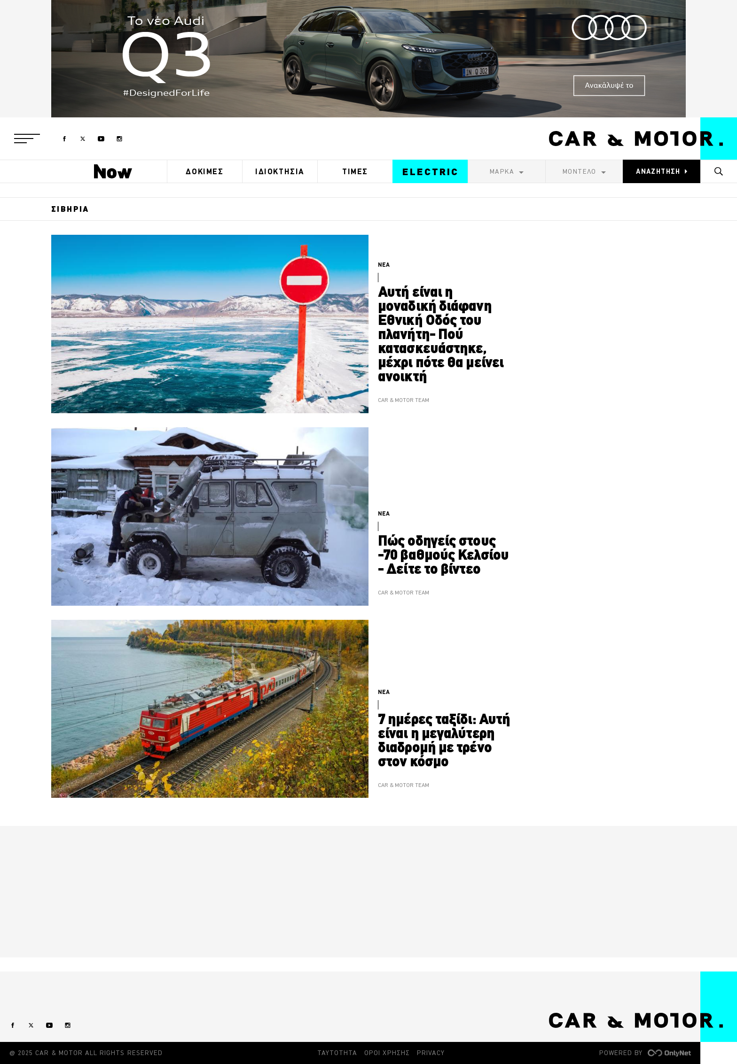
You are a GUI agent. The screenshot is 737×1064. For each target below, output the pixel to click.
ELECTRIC (430, 171)
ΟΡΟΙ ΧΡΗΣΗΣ (387, 1052)
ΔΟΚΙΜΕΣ (204, 171)
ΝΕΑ (384, 265)
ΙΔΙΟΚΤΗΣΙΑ (280, 171)
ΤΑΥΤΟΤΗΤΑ (337, 1052)
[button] (27, 138)
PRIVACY (431, 1052)
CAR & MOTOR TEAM (403, 400)
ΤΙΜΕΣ (355, 171)
